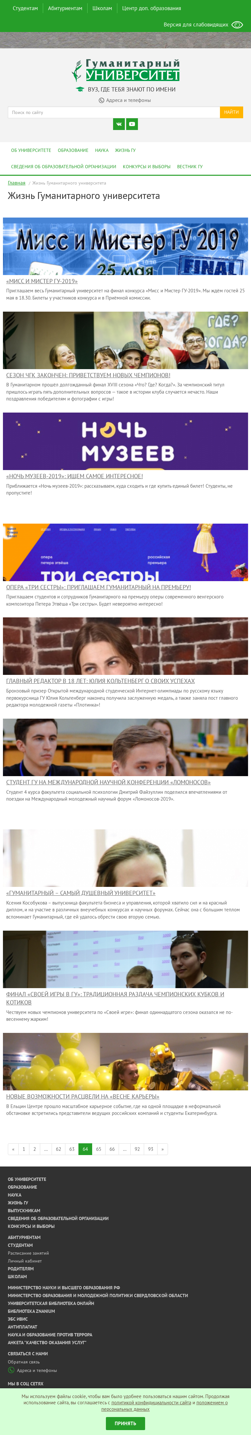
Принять (125, 1423)
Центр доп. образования (151, 8)
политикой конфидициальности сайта (151, 1402)
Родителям (21, 1269)
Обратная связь (24, 1362)
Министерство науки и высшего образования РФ (64, 1288)
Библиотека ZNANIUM (31, 1311)
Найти (231, 112)
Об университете (31, 150)
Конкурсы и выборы (147, 167)
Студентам (25, 8)
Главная (16, 182)
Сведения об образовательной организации (63, 167)
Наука (102, 150)
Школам (102, 8)
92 (137, 1149)
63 (72, 1149)
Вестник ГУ (190, 167)
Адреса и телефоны (32, 1370)
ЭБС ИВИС (18, 1319)
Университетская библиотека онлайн (51, 1303)
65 (98, 1149)
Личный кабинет (25, 1261)
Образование (73, 150)
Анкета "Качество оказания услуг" (47, 1342)
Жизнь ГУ (125, 150)
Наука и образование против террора (50, 1335)
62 (58, 1149)
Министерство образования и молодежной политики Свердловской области (98, 1295)
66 (112, 1149)
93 (150, 1149)
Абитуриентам (65, 8)
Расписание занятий (28, 1253)
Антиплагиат (22, 1327)
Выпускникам (24, 1211)
